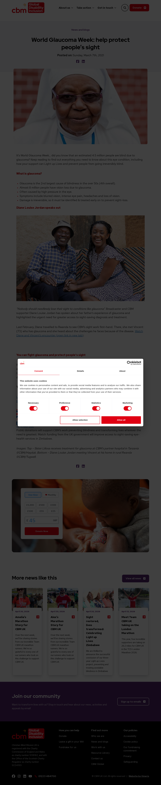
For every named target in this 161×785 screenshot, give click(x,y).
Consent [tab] (38, 371)
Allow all (121, 420)
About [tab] (122, 371)
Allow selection (80, 420)
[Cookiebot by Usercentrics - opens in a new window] (129, 363)
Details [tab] (80, 371)
